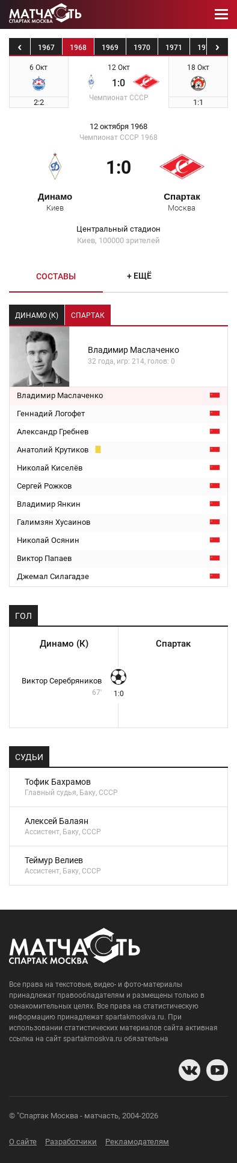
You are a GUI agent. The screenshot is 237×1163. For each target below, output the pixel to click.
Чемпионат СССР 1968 (118, 137)
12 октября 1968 (118, 126)
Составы (56, 276)
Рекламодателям (137, 1141)
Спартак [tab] (88, 315)
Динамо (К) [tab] (36, 315)
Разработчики (71, 1141)
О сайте (23, 1141)
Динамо (55, 201)
